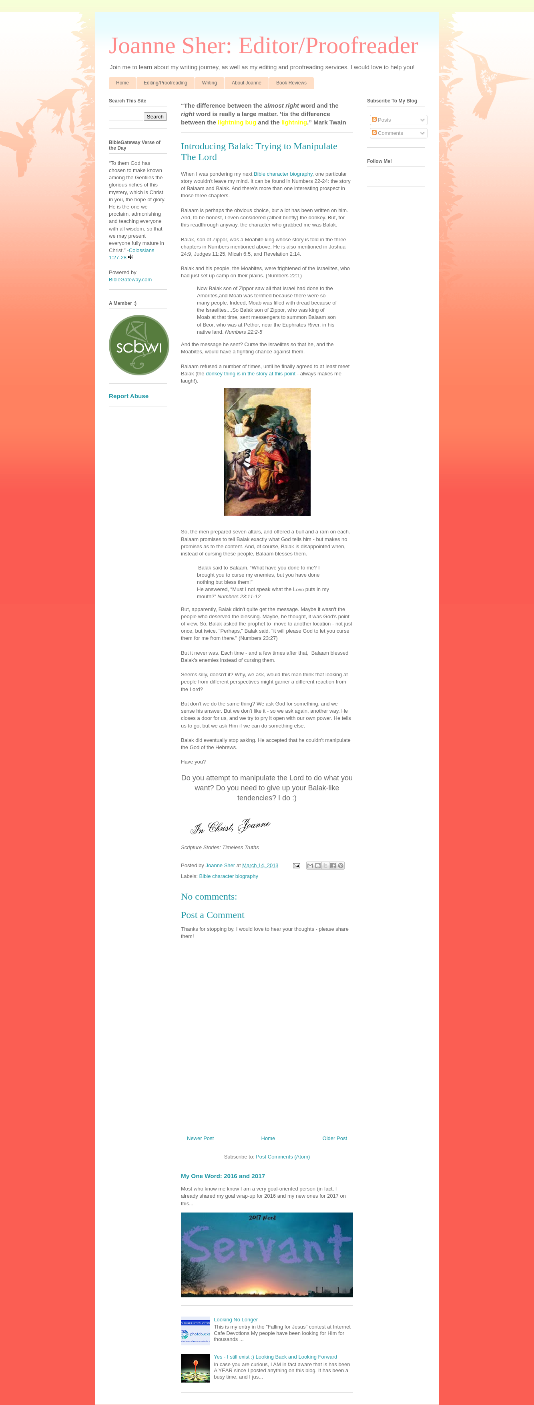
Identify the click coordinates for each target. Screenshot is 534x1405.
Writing (209, 83)
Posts (381, 120)
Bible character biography (283, 174)
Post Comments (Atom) (283, 1157)
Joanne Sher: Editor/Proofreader (263, 45)
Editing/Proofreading (165, 83)
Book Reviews (291, 83)
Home (122, 83)
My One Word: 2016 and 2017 (223, 1176)
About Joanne (246, 83)
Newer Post (200, 1138)
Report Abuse (129, 396)
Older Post (335, 1138)
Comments (387, 133)
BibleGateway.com (130, 280)
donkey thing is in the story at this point (250, 374)
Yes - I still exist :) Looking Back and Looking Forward (275, 1357)
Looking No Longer (236, 1320)
